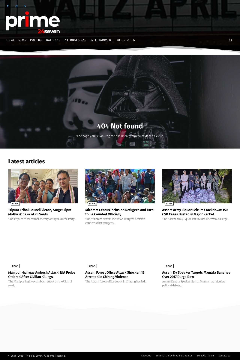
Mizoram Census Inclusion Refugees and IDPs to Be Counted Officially (119, 213)
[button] (230, 40)
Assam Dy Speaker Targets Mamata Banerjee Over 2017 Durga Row (192, 275)
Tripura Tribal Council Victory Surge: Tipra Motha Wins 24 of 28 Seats (39, 213)
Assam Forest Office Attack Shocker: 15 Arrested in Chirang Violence (118, 275)
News (13, 205)
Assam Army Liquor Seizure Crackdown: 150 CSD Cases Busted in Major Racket (195, 213)
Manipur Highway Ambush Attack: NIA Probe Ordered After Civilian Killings (40, 275)
